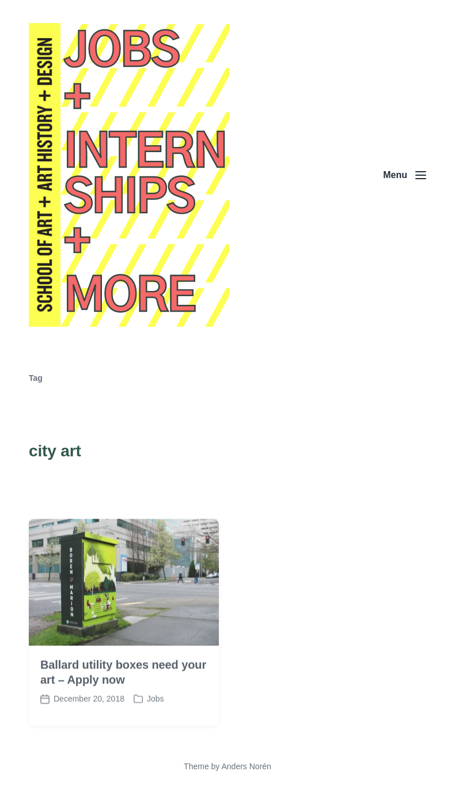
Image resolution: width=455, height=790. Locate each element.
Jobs (155, 705)
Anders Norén (246, 766)
